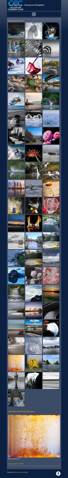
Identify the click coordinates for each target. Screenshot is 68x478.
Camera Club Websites (21, 472)
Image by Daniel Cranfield (16, 463)
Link (58, 473)
